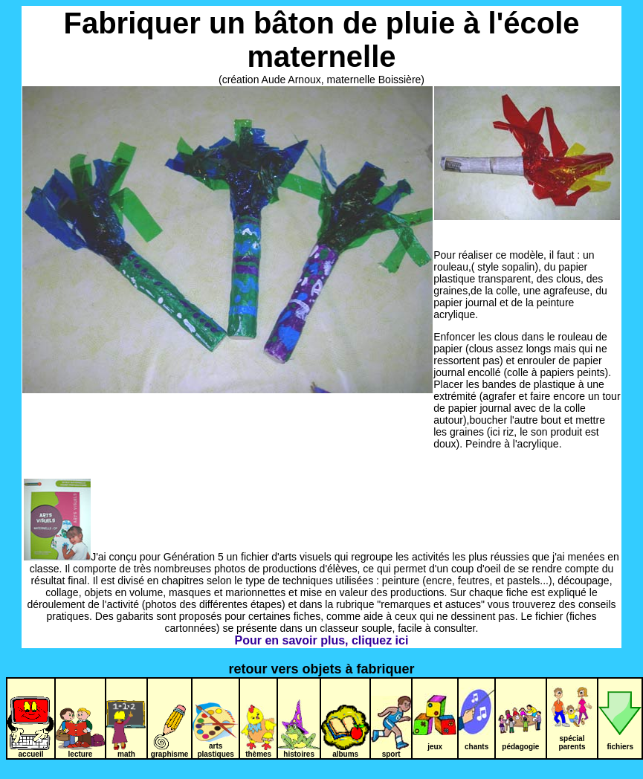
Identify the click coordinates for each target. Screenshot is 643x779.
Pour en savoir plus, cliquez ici (322, 640)
